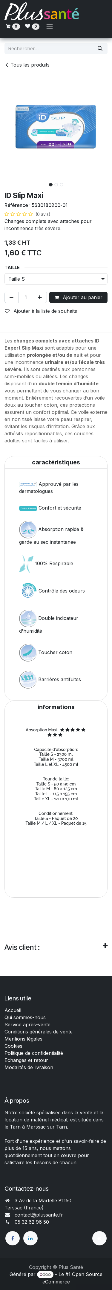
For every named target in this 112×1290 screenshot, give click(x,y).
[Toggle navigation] (49, 26)
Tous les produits (27, 65)
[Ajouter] (40, 297)
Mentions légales (23, 1039)
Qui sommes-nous (25, 1017)
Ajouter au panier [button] (78, 297)
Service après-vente (27, 1024)
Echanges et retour (26, 1060)
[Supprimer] (11, 297)
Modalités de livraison (28, 1067)
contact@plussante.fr (39, 1215)
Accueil (12, 1010)
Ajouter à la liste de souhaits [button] (41, 311)
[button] (9, 183)
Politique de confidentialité (33, 1053)
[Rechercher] (100, 48)
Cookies (13, 1046)
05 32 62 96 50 (32, 1222)
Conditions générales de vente (39, 1032)
